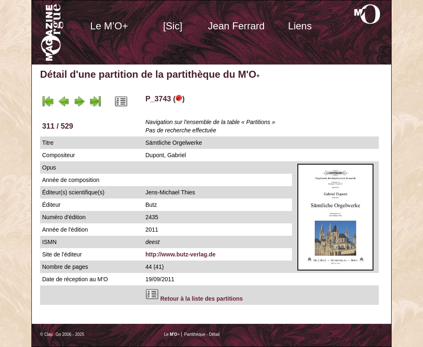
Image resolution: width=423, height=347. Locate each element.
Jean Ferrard (236, 25)
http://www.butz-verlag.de (180, 254)
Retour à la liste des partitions (201, 298)
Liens (299, 25)
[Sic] (173, 25)
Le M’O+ (109, 25)
